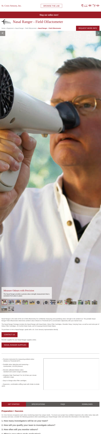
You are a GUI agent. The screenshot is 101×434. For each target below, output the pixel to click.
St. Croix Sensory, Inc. (12, 5)
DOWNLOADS (87, 404)
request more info (88, 28)
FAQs (63, 404)
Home (3, 28)
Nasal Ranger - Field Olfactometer (25, 28)
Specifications (38, 404)
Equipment (10, 28)
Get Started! (14, 404)
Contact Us (9, 335)
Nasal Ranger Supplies (15, 345)
